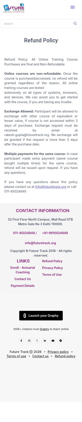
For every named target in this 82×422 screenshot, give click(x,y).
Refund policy (65, 356)
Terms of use (16, 356)
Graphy (44, 329)
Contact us (40, 356)
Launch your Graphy (41, 315)
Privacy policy (58, 352)
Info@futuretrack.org (50, 187)
